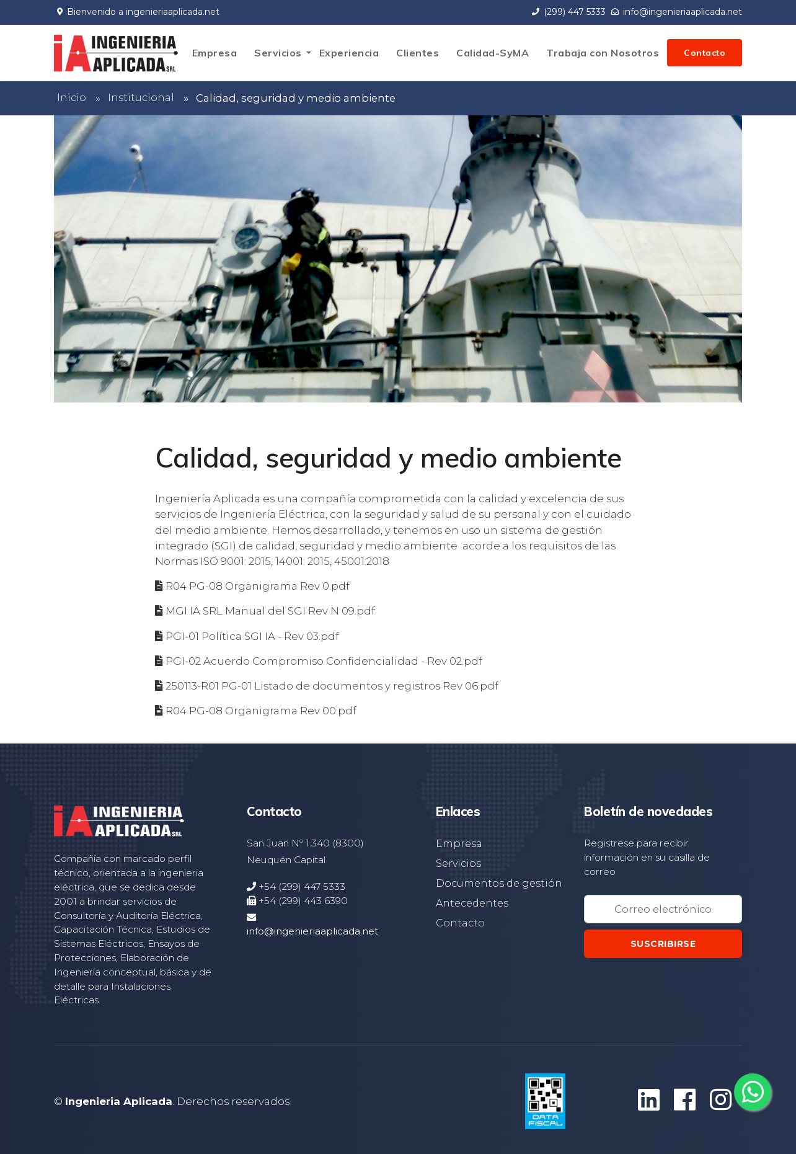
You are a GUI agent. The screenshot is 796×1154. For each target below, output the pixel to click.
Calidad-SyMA (492, 53)
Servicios (278, 53)
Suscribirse (663, 943)
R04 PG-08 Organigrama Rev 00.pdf (261, 710)
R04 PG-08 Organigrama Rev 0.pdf (258, 586)
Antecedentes (472, 903)
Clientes (417, 53)
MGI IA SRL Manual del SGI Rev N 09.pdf (270, 611)
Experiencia (349, 53)
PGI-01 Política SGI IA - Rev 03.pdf (252, 636)
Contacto (704, 52)
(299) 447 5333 (569, 11)
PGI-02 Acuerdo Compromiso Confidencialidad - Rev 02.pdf (324, 661)
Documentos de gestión (499, 883)
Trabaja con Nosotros (602, 53)
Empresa (214, 53)
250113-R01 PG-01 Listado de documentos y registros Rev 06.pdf (332, 686)
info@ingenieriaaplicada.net (676, 11)
